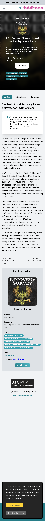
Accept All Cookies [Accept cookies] (14, 505)
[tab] (7, 97)
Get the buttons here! (22, 396)
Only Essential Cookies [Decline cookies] (16, 513)
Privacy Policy (15, 495)
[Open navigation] (3, 7)
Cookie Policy (32, 495)
